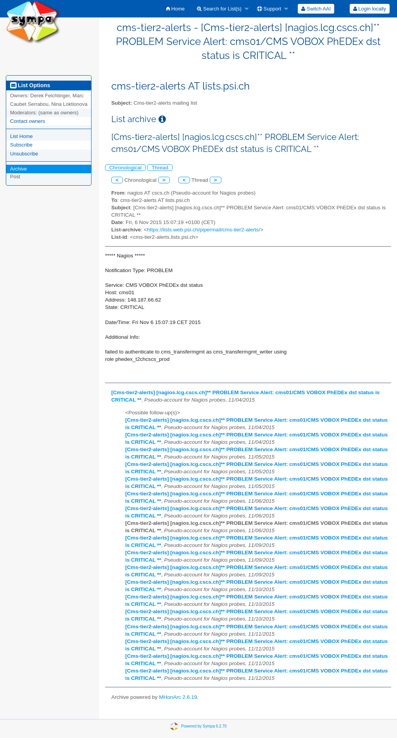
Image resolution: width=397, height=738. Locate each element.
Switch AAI (316, 9)
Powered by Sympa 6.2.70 (203, 726)
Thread (160, 168)
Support (269, 9)
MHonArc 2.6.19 (178, 697)
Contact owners (27, 121)
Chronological (125, 168)
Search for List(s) (219, 9)
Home (175, 9)
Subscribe (21, 145)
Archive (18, 169)
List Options (30, 85)
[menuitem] (175, 8)
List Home (21, 136)
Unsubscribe (24, 154)
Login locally (369, 9)
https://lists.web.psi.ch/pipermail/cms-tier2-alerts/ (203, 230)
